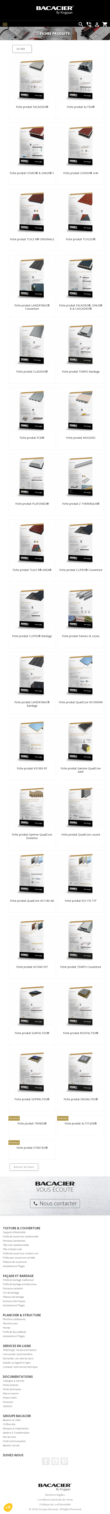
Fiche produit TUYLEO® (80, 239)
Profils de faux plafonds (14, 1332)
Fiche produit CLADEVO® (32, 371)
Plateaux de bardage (13, 1297)
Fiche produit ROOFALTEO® (80, 1033)
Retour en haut (24, 1167)
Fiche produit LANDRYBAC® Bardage (32, 703)
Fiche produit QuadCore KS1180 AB (32, 901)
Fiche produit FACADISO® (32, 107)
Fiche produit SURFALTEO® (32, 1033)
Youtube (55, 1461)
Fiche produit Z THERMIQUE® (80, 504)
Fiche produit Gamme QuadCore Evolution (32, 836)
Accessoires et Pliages (14, 1266)
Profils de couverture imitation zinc (20, 1253)
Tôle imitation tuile (12, 1249)
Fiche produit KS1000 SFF (32, 967)
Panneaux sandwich (13, 1288)
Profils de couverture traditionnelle (21, 1236)
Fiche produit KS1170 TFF (81, 901)
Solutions (7, 1406)
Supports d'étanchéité (14, 1232)
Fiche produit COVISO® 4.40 (80, 173)
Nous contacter (55, 1203)
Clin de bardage (11, 1292)
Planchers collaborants (14, 1319)
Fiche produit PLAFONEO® (32, 504)
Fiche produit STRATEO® (32, 1147)
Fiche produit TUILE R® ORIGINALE (32, 239)
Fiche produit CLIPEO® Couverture (80, 570)
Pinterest (64, 1461)
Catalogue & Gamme (13, 1380)
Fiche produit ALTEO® (81, 107)
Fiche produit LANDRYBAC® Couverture (32, 307)
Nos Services (9, 1437)
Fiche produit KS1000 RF (32, 768)
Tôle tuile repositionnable (16, 1245)
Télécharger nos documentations (19, 1350)
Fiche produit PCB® (32, 438)
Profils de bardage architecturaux (20, 1284)
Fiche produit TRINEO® (32, 1123)
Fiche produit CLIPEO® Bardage (32, 636)
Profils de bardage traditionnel (18, 1280)
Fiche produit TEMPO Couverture (80, 967)
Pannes (6, 1327)
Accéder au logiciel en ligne (16, 1362)
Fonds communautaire (14, 1441)
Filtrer (21, 49)
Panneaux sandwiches (14, 1240)
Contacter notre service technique (20, 1367)
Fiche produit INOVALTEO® (81, 1099)
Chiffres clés (9, 1424)
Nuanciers (8, 1402)
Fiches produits (10, 1385)
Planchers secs (10, 1323)
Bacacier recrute (11, 1445)
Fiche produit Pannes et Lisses (81, 636)
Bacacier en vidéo (12, 1420)
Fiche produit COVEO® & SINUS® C (32, 173)
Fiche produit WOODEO (80, 438)
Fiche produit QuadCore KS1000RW (81, 702)
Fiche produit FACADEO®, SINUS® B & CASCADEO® (80, 307)
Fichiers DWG (10, 1397)
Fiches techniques (12, 1389)
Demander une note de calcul (18, 1358)
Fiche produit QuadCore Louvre (80, 834)
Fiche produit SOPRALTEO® (32, 1099)
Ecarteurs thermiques (14, 1301)
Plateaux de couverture (15, 1262)
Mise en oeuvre (11, 1393)
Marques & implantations (16, 1428)
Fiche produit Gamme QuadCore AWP (81, 770)
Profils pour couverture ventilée (19, 1257)
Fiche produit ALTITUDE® (81, 1123)
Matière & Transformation (16, 1432)
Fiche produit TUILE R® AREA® (32, 570)
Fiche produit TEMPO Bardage (81, 371)
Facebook (46, 1461)
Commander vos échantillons (17, 1354)
